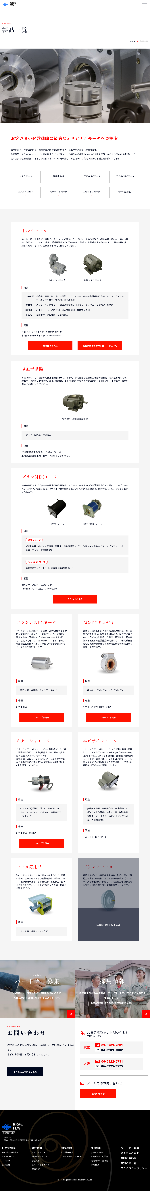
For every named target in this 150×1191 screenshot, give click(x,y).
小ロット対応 (8, 1156)
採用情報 (96, 1148)
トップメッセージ (40, 1152)
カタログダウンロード (71, 1156)
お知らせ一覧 (128, 1163)
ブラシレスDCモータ (124, 178)
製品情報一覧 (67, 1152)
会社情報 (37, 1148)
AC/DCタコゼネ (25, 193)
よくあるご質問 (129, 1153)
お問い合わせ (128, 1158)
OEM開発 (6, 1160)
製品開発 (6, 1164)
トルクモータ (25, 178)
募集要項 (95, 1164)
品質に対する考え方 (41, 1164)
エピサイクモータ (91, 193)
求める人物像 (97, 1152)
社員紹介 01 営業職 (99, 1156)
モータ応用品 (124, 193)
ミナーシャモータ (58, 193)
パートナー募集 (129, 1148)
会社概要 (36, 1160)
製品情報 (66, 1148)
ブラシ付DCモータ (91, 178)
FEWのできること (40, 1156)
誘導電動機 (58, 178)
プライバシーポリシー (133, 1168)
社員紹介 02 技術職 (99, 1160)
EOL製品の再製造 (10, 1152)
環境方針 (36, 1168)
